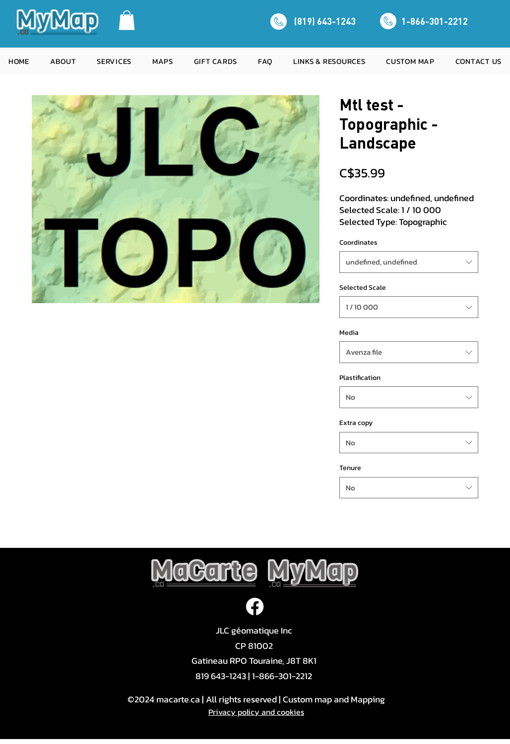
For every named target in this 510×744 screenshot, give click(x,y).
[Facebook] (254, 606)
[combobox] (408, 262)
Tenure (350, 468)
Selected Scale (362, 287)
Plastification (360, 377)
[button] (127, 20)
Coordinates (358, 242)
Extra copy (356, 423)
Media (349, 332)
